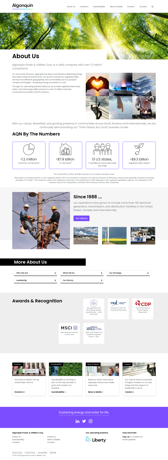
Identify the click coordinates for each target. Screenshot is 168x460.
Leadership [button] (36, 280)
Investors (17, 364)
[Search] (152, 6)
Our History (81, 218)
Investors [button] (84, 6)
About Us (16, 436)
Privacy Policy (30, 452)
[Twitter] (84, 421)
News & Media (116, 6)
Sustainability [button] (99, 6)
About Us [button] (71, 6)
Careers (131, 6)
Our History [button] (82, 280)
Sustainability (56, 364)
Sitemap (53, 452)
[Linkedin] (77, 421)
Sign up (126, 436)
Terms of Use (17, 452)
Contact (143, 6)
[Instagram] (90, 421)
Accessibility (42, 452)
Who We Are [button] (36, 273)
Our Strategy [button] (129, 273)
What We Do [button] (82, 273)
